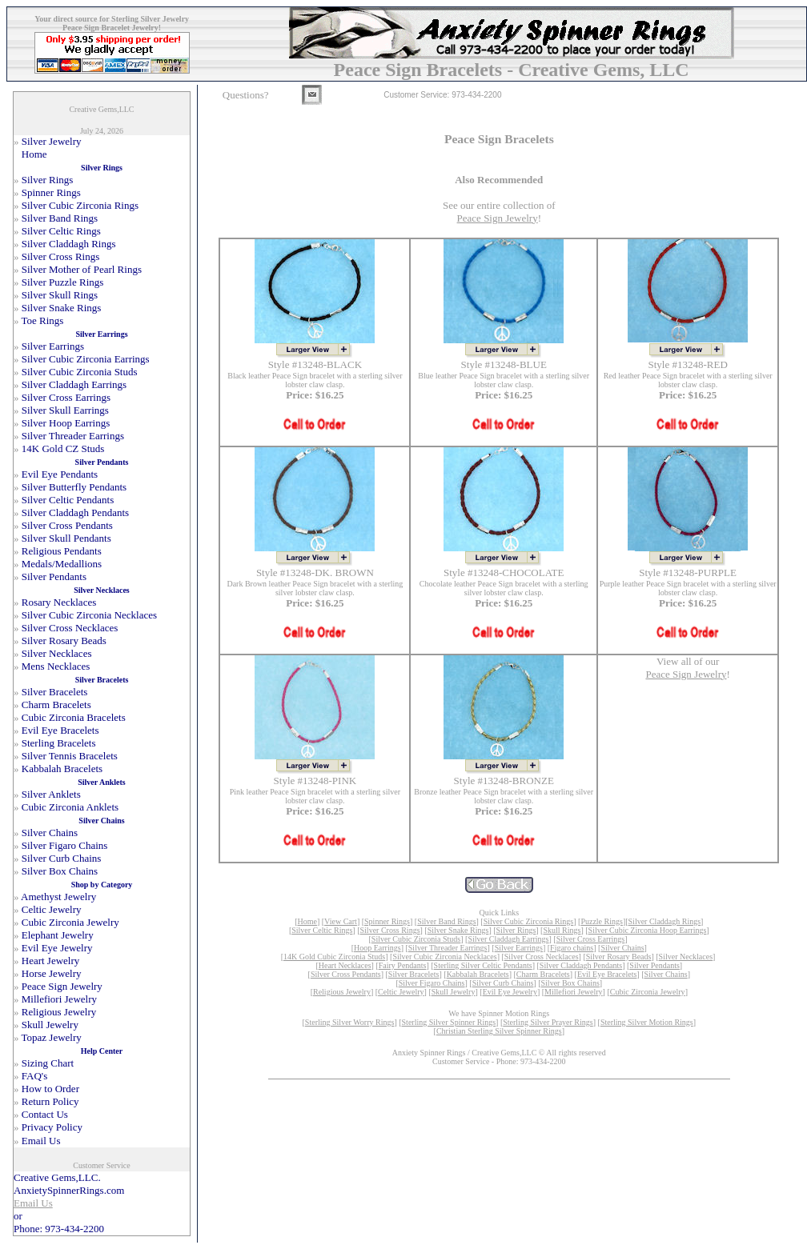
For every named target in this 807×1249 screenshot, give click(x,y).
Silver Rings (516, 930)
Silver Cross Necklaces (541, 956)
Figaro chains (571, 947)
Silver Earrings (519, 947)
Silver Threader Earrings (448, 947)
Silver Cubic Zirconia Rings (529, 921)
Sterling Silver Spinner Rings (449, 1022)
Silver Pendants (654, 965)
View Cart (340, 921)
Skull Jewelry (454, 991)
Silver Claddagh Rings (664, 921)
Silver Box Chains (570, 983)
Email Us (33, 1203)
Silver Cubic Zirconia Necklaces (444, 956)
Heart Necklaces (345, 965)
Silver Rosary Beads (619, 956)
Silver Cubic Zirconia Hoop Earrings (647, 930)
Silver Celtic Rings (321, 930)
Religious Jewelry (342, 991)
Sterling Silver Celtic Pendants (483, 965)
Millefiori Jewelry (573, 991)
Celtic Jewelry (401, 991)
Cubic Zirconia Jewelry (647, 991)
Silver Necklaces (686, 956)
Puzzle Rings (601, 921)
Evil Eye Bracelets (606, 974)
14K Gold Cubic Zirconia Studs (334, 956)
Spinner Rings (387, 921)
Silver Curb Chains (503, 983)
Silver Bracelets (414, 974)
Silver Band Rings (446, 921)
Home (306, 921)
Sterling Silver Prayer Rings (548, 1022)
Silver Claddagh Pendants (581, 965)
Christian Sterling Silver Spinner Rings (499, 1031)
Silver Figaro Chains (432, 983)
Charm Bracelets (543, 974)
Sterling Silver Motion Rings (646, 1022)
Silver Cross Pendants (346, 974)
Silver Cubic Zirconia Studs (415, 939)
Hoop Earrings (377, 947)
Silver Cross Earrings (590, 939)
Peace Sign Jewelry (497, 218)
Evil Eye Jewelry (510, 991)
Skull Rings (561, 930)
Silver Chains (622, 947)
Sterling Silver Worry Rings (350, 1022)
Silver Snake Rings (458, 930)
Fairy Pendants (403, 965)
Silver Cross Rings (390, 930)
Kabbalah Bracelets (478, 974)
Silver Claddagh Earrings (508, 939)
